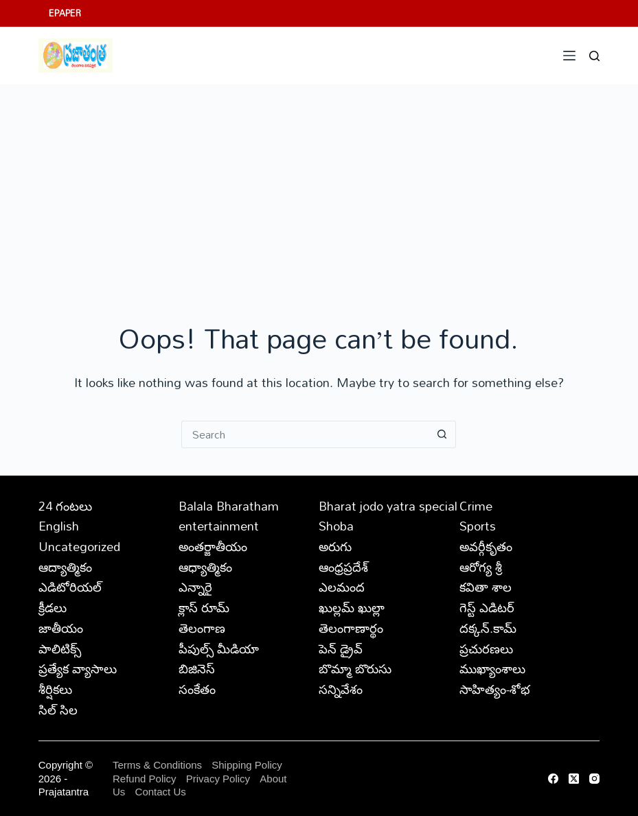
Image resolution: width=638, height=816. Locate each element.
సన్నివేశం (341, 689)
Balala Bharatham (229, 505)
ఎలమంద (342, 586)
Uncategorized (79, 546)
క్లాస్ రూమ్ (204, 607)
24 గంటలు (65, 505)
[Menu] (569, 55)
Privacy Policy (219, 778)
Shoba (336, 525)
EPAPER (65, 13)
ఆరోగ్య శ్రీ (480, 567)
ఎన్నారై (195, 586)
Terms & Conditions (157, 765)
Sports (477, 525)
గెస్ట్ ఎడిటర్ (486, 607)
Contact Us (160, 791)
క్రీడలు (52, 607)
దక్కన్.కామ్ (487, 628)
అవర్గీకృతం (485, 546)
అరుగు (335, 546)
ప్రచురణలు (486, 648)
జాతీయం (60, 628)
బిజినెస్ (197, 668)
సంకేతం (197, 689)
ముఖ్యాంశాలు (492, 668)
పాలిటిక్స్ (59, 648)
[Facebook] (553, 778)
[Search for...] (305, 434)
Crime (475, 505)
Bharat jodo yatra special (388, 505)
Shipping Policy (247, 765)
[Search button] (442, 434)
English (58, 525)
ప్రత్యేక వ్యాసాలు (77, 668)
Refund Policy (144, 778)
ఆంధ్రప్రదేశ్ (343, 567)
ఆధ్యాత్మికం (205, 567)
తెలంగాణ (202, 628)
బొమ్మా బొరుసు (355, 668)
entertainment (219, 525)
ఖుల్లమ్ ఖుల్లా (352, 607)
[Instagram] (594, 778)
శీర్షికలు (55, 689)
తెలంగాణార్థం (351, 628)
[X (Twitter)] (574, 778)
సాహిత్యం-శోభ (494, 689)
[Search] (594, 56)
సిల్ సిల (58, 709)
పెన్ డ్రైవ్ (341, 648)
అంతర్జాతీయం (213, 546)
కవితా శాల (485, 586)
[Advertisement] (319, 187)
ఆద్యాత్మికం (65, 567)
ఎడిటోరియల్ (70, 586)
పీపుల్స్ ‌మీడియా (219, 648)
